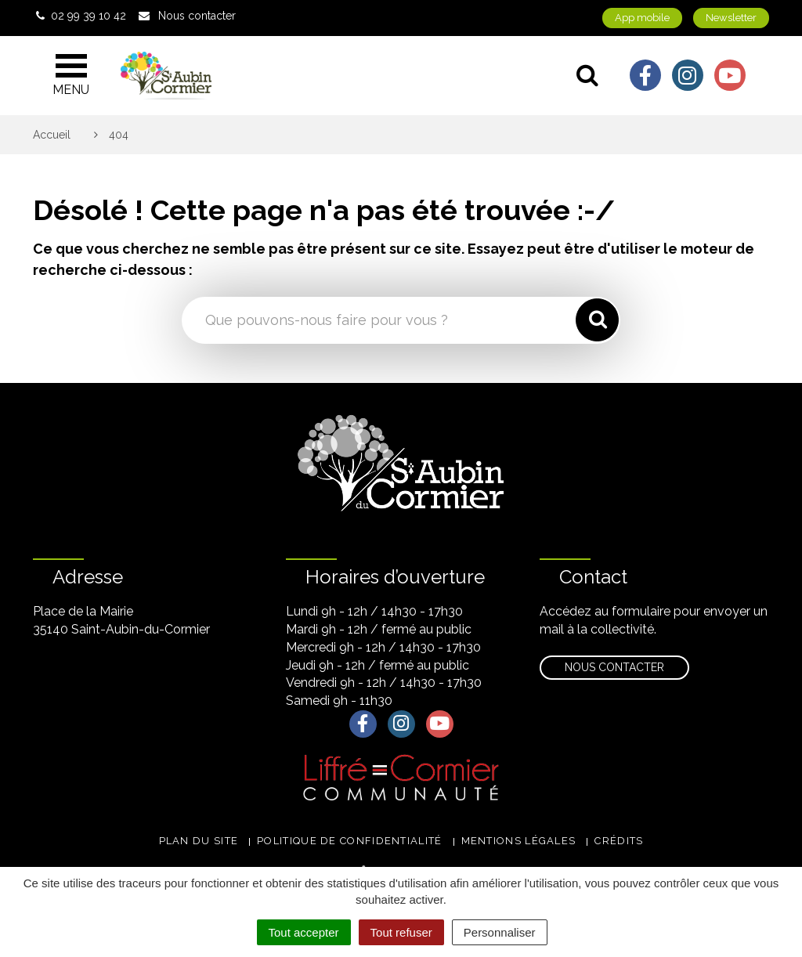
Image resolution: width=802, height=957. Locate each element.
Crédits (618, 841)
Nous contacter (614, 667)
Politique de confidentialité (349, 841)
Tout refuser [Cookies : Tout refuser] (401, 932)
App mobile (642, 17)
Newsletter (731, 17)
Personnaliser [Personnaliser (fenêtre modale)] (500, 932)
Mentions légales (518, 841)
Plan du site (199, 841)
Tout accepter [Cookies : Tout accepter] (304, 932)
